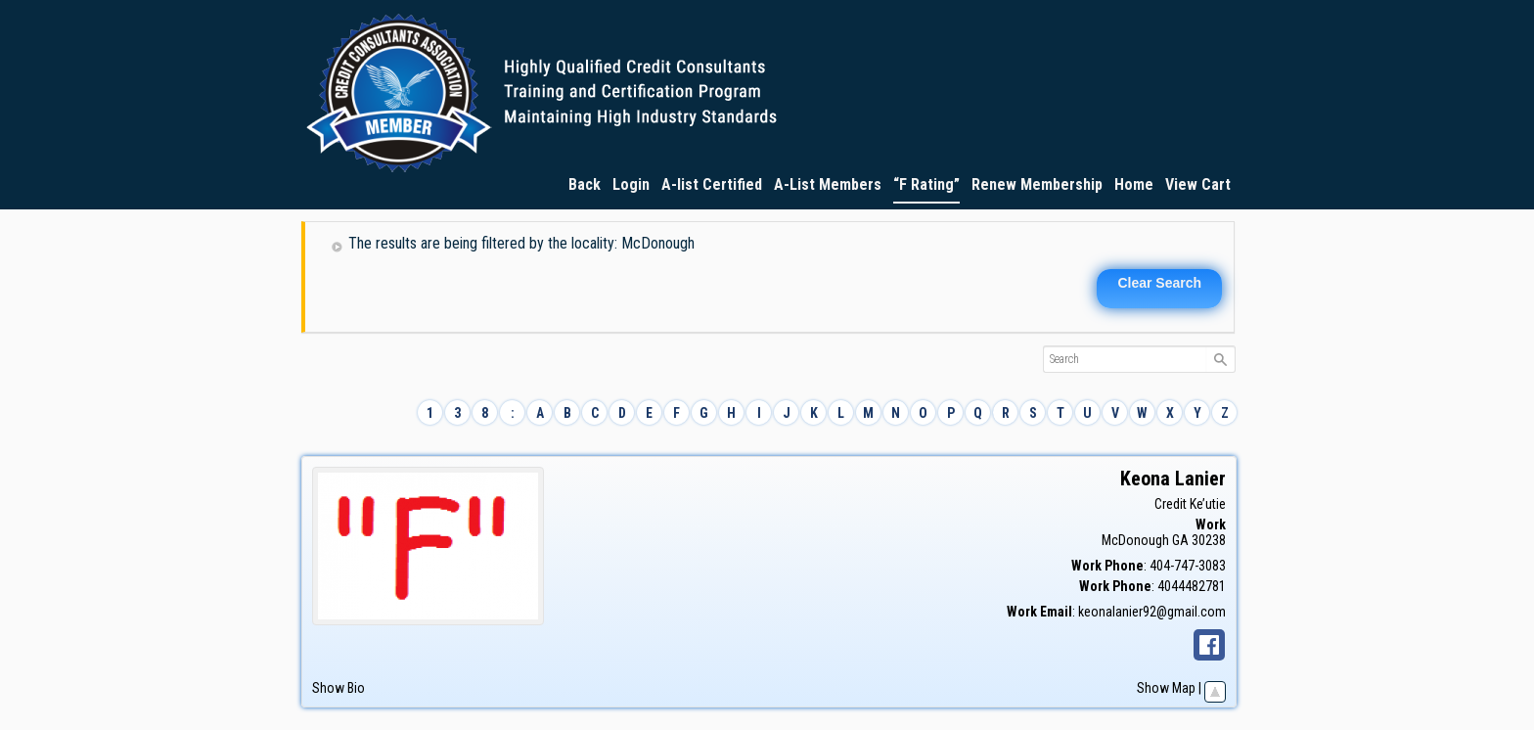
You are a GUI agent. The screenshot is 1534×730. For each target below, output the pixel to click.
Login (631, 184)
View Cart (1198, 184)
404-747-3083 (1188, 565)
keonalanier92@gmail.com (1152, 611)
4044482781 (1191, 586)
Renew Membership (1037, 184)
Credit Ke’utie (1190, 504)
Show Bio (338, 688)
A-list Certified (711, 184)
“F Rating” (926, 184)
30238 (1209, 540)
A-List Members (827, 184)
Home (1133, 184)
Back (584, 184)
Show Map (1166, 688)
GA (1180, 540)
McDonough (1135, 540)
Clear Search (1159, 283)
